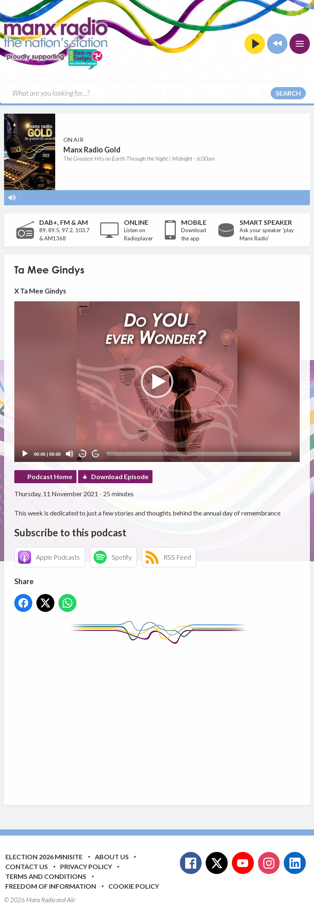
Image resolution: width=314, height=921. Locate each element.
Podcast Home (49, 476)
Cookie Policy (133, 886)
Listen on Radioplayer (138, 234)
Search (288, 93)
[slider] (199, 454)
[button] (157, 381)
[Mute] (69, 454)
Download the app (193, 234)
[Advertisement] (164, 718)
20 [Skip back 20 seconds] (83, 454)
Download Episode (119, 476)
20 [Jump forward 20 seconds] (96, 454)
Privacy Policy (86, 866)
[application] (157, 381)
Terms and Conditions (45, 876)
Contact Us (26, 866)
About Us (112, 856)
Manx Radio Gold (92, 149)
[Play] (25, 454)
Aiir (71, 899)
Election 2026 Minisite (44, 856)
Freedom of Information (50, 886)
